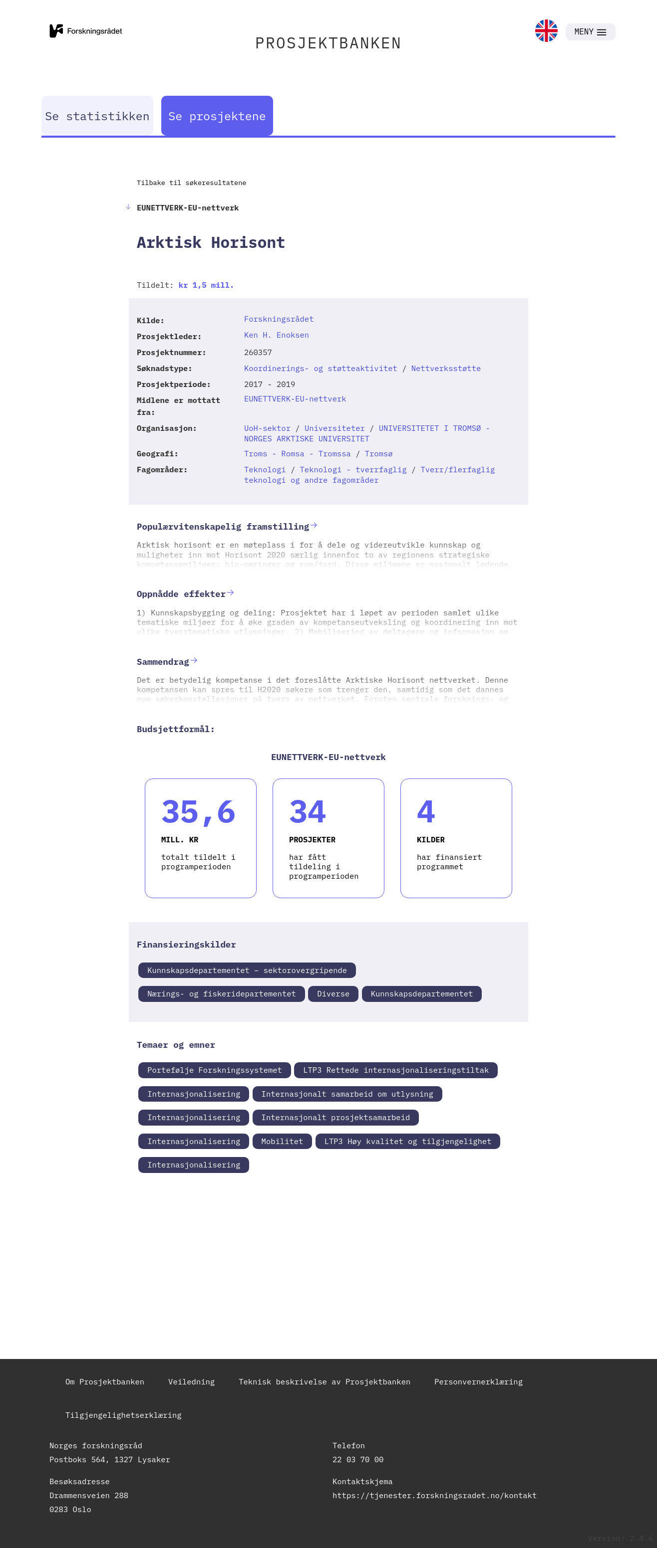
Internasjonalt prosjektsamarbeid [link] (336, 1117)
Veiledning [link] (191, 1381)
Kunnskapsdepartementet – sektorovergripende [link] (247, 970)
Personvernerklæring (478, 1381)
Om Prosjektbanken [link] (104, 1381)
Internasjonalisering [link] (193, 1094)
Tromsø (379, 453)
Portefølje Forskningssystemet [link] (214, 1070)
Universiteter (335, 428)
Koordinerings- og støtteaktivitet (320, 368)
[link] (546, 31)
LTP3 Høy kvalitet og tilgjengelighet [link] (408, 1141)
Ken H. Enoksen (276, 335)
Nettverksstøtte (446, 368)
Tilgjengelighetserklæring (123, 1415)
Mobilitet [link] (283, 1141)
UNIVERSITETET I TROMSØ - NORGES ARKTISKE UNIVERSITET (367, 433)
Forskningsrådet (279, 319)
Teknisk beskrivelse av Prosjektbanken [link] (324, 1381)
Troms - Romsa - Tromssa (297, 453)
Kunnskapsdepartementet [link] (422, 993)
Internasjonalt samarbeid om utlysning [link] (347, 1094)
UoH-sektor (267, 428)
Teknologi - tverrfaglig (353, 469)
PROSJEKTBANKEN (328, 42)
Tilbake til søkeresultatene (191, 182)
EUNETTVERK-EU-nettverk (295, 398)
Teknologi (265, 469)
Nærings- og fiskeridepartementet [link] (221, 993)
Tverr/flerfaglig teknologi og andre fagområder (369, 474)
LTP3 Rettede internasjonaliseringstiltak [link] (396, 1070)
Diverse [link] (333, 993)
